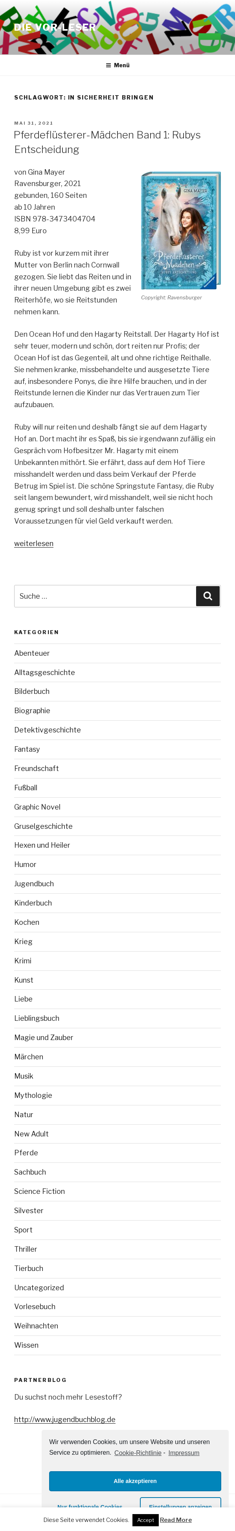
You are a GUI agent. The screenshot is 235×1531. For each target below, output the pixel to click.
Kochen (26, 922)
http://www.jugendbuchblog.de (65, 1419)
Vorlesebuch (34, 1306)
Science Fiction (39, 1191)
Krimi (22, 961)
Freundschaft (36, 768)
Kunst (23, 980)
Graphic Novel (37, 807)
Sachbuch (30, 1172)
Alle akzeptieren (135, 1481)
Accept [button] (145, 1520)
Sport (23, 1230)
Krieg (23, 941)
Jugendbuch (34, 884)
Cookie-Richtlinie (138, 1453)
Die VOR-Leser (55, 27)
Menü (118, 65)
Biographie (32, 710)
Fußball (25, 788)
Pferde (26, 1153)
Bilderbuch (32, 691)
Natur (23, 1114)
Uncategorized (39, 1288)
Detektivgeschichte (47, 730)
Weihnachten (36, 1326)
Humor (25, 864)
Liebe (23, 999)
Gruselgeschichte (43, 826)
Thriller (25, 1249)
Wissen (26, 1345)
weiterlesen (33, 543)
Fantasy (27, 749)
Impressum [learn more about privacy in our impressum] (184, 1453)
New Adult (31, 1134)
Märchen (28, 1057)
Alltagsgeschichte (44, 672)
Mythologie (33, 1095)
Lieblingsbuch (36, 1018)
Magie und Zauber (43, 1037)
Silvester (29, 1210)
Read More (176, 1520)
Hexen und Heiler (42, 845)
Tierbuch (28, 1268)
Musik (23, 1076)
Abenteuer (32, 653)
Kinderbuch (33, 903)
